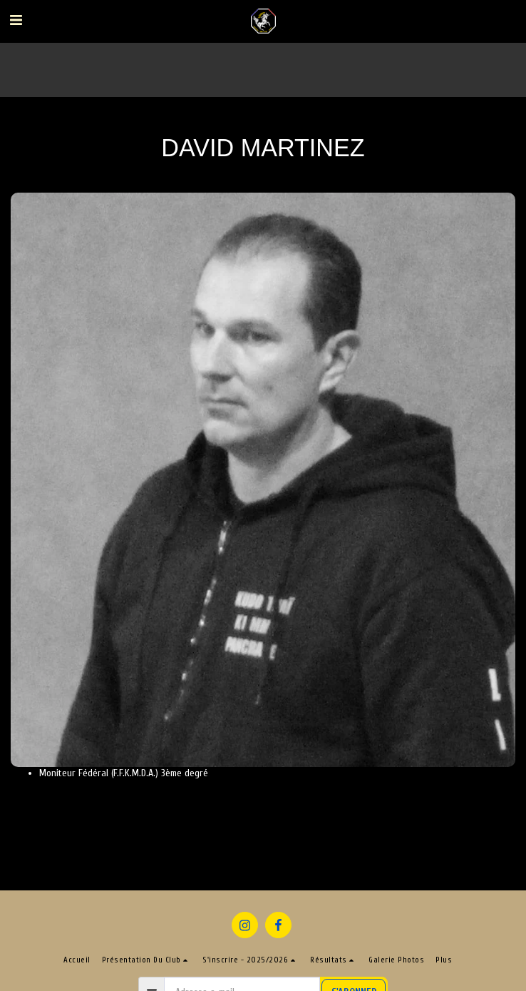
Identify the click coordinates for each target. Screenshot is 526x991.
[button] (16, 20)
